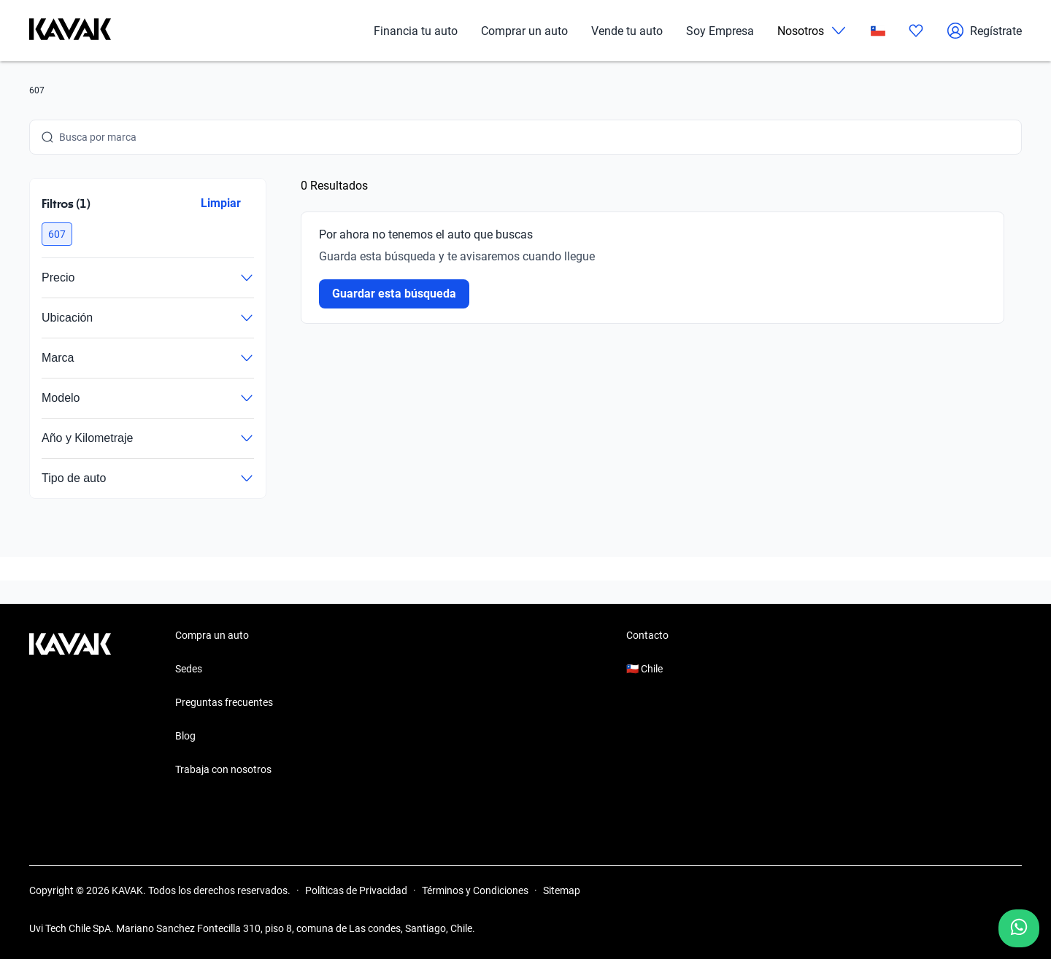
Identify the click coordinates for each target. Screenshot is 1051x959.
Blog (185, 736)
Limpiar (221, 203)
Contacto (647, 635)
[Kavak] (70, 30)
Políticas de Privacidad (356, 890)
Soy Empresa (720, 31)
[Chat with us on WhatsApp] (1019, 928)
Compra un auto (212, 635)
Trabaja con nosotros (223, 769)
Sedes (188, 669)
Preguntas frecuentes (224, 702)
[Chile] (878, 31)
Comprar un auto (524, 31)
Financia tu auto (416, 31)
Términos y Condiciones (475, 890)
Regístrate (984, 30)
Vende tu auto (627, 31)
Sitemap (561, 890)
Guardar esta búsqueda (394, 293)
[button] (57, 234)
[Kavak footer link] (70, 703)
